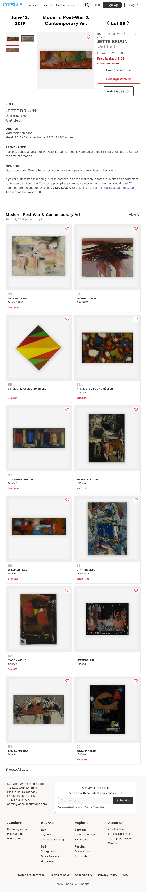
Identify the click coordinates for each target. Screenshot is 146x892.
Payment (46, 834)
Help (97, 5)
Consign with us (119, 79)
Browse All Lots (17, 769)
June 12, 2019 (20, 20)
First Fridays (48, 861)
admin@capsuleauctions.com (115, 188)
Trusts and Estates (84, 834)
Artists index (81, 856)
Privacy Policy (98, 807)
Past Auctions (82, 851)
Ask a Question (119, 91)
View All (134, 215)
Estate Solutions (50, 856)
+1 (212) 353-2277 (19, 800)
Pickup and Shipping (52, 839)
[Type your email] (86, 800)
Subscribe (123, 800)
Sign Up (112, 5)
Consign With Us (50, 851)
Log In (133, 5)
